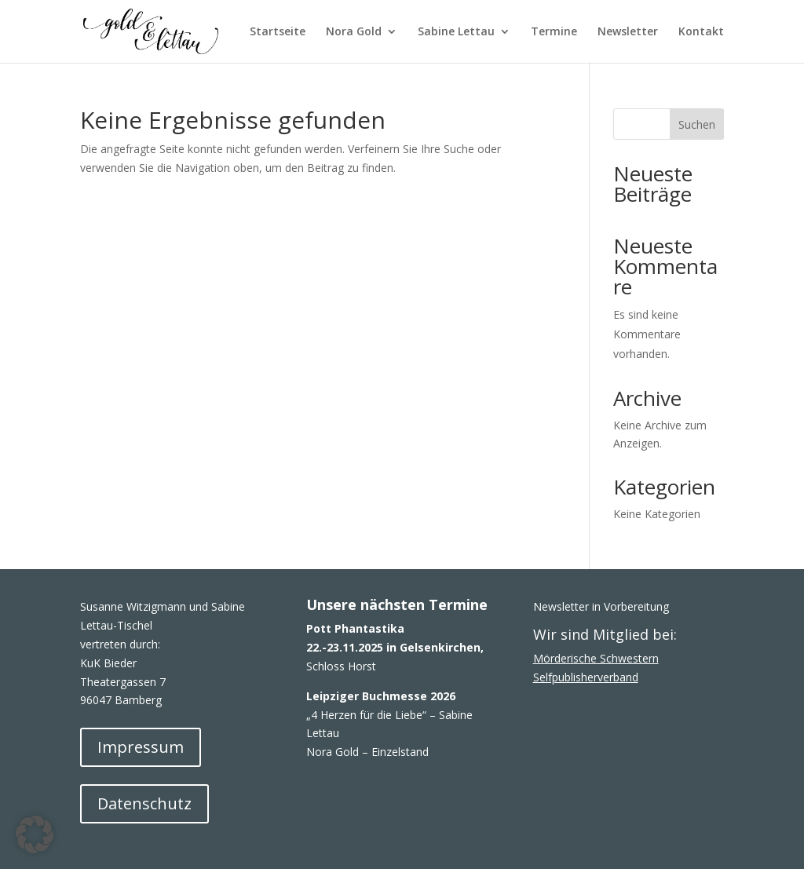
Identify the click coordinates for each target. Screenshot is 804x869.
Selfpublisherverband (585, 677)
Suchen (696, 124)
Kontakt (701, 32)
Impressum (140, 747)
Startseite (277, 32)
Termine (554, 32)
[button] (34, 834)
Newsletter (628, 32)
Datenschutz (144, 803)
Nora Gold (354, 32)
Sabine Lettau (456, 32)
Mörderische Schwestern (596, 658)
